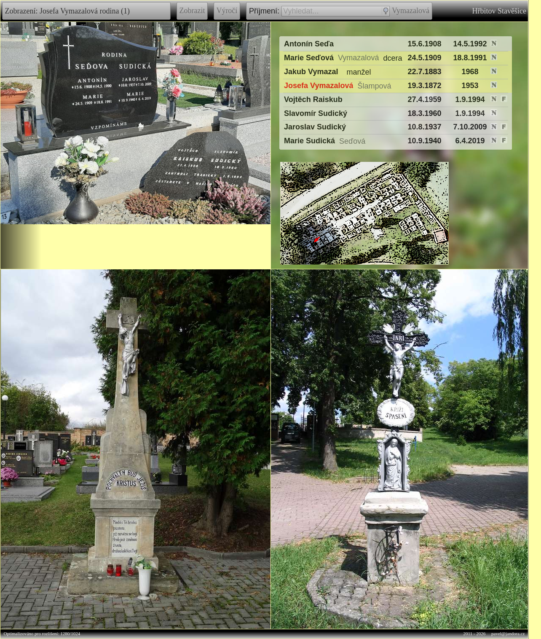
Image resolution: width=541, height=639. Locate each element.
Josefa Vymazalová (318, 85)
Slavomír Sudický (315, 113)
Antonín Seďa (309, 44)
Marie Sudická (309, 141)
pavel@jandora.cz (508, 633)
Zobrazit (192, 10)
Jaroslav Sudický (315, 127)
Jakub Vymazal (311, 71)
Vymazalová (410, 10)
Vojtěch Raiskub (313, 99)
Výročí (226, 10)
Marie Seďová (309, 58)
